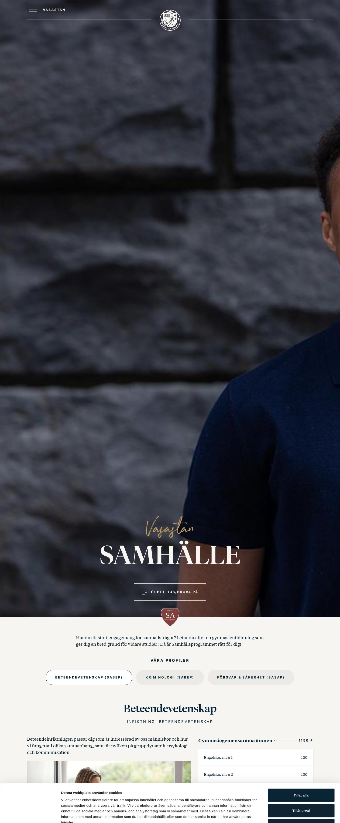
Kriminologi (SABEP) (170, 677)
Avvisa (301, 792)
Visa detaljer (253, 814)
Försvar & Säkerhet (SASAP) (251, 677)
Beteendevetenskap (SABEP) (89, 677)
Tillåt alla (301, 762)
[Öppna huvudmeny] (46, 10)
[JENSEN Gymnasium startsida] (170, 21)
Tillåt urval (301, 777)
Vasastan (170, 531)
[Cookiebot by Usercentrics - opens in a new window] (30, 813)
